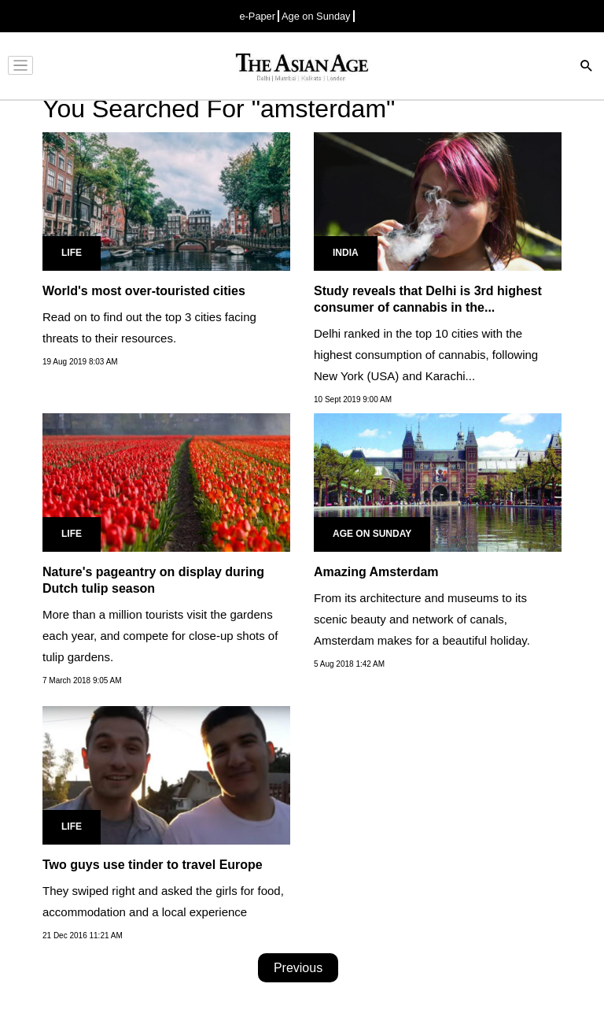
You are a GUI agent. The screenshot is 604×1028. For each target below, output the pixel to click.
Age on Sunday (316, 16)
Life (71, 252)
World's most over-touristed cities (143, 291)
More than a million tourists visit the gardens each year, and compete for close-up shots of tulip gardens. (160, 636)
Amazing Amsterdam (376, 572)
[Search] (586, 67)
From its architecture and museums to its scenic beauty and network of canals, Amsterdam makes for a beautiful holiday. (422, 619)
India (346, 252)
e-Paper (257, 16)
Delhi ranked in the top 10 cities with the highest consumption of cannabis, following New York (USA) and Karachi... (426, 355)
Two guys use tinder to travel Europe (152, 864)
